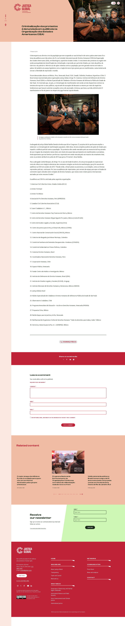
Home (53, 558)
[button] (81, 494)
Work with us (54, 579)
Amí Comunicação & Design (72, 612)
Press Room (90, 569)
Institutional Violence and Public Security (60, 594)
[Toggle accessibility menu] (5, 25)
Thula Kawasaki (82, 612)
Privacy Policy (34, 591)
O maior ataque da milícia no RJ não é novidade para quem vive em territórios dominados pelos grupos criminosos (29, 480)
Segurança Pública (69, 342)
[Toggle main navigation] (6, 17)
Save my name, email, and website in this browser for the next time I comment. (53, 417)
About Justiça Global (56, 569)
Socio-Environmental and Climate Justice (60, 599)
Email (32, 409)
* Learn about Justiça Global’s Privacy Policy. (38, 528)
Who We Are (56, 564)
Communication (93, 564)
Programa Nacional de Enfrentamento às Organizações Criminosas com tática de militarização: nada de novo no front (63, 480)
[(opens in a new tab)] (103, 462)
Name (32, 401)
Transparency (55, 572)
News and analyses (92, 572)
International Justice (56, 603)
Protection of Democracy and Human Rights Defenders (61, 589)
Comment (33, 386)
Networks (91, 558)
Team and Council (56, 575)
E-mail (76, 517)
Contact (91, 577)
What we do (56, 584)
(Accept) (39, 591)
